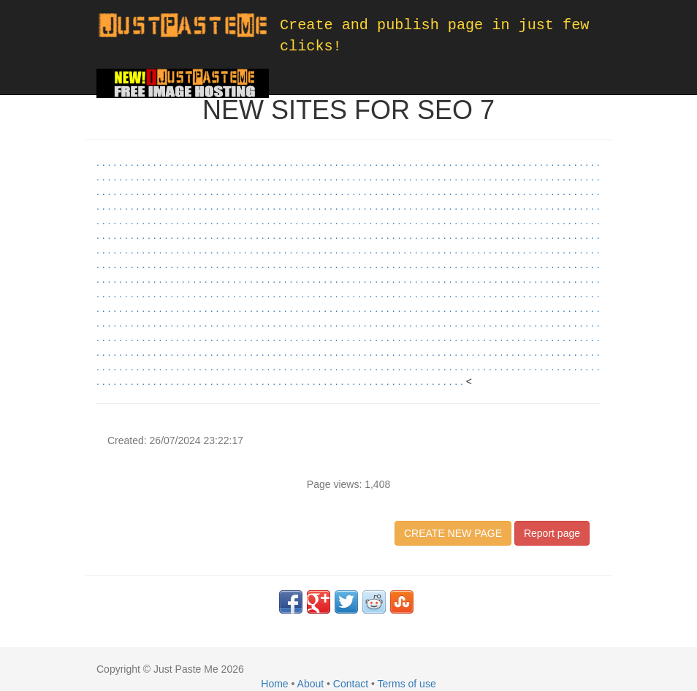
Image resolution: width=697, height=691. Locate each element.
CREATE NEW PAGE (453, 533)
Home (274, 684)
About (310, 684)
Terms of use (407, 684)
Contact (350, 684)
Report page (552, 533)
